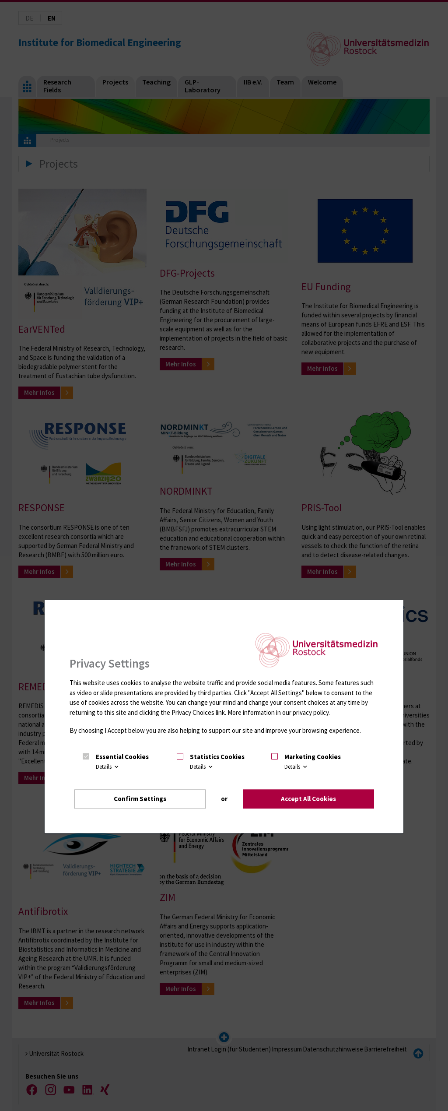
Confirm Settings (140, 799)
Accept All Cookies (308, 799)
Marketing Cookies (312, 756)
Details (108, 766)
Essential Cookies (122, 756)
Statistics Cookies (217, 756)
